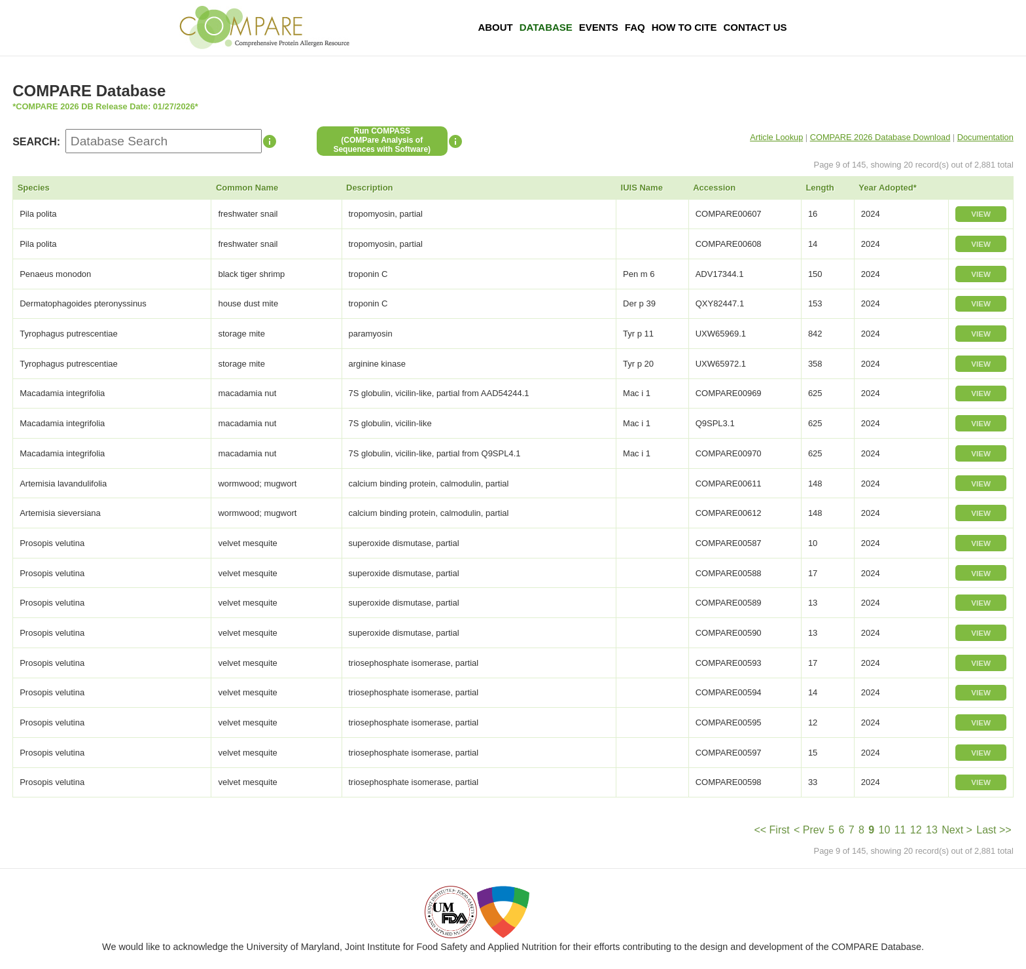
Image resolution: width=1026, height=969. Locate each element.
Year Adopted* (887, 187)
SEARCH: (36, 141)
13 (932, 829)
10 (885, 829)
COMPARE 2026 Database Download (880, 137)
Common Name (247, 187)
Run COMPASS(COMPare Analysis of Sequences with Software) (382, 140)
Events (598, 27)
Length (819, 187)
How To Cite (684, 27)
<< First (771, 829)
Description (369, 187)
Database (546, 27)
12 (916, 829)
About (495, 27)
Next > (957, 829)
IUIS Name (642, 187)
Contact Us (755, 27)
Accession (714, 187)
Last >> (993, 829)
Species (34, 187)
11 (900, 829)
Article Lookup (776, 137)
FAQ (635, 27)
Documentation (985, 137)
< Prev (809, 829)
